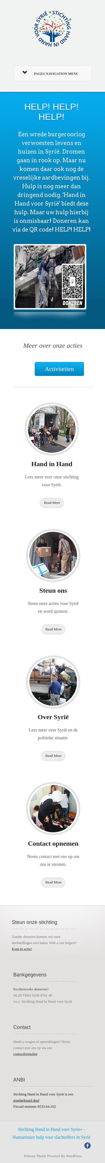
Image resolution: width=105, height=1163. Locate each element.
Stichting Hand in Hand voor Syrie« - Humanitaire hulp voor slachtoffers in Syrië (51, 1133)
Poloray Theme (35, 1156)
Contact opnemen (53, 843)
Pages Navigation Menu (50, 73)
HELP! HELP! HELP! (51, 112)
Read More (52, 503)
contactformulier (25, 1054)
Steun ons (53, 590)
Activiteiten (59, 368)
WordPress (74, 1156)
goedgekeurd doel (26, 1100)
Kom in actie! (22, 949)
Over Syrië (53, 717)
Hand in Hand (52, 464)
